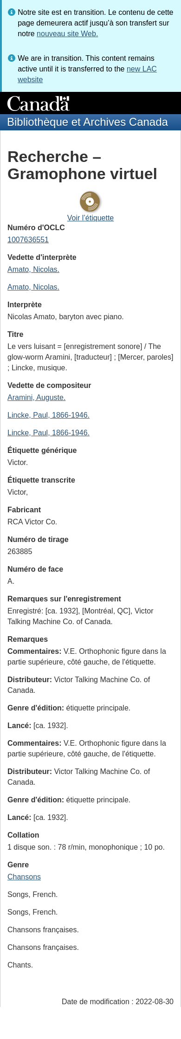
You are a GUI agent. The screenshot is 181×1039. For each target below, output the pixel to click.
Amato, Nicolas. (33, 269)
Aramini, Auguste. (36, 397)
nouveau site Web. (67, 34)
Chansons (24, 877)
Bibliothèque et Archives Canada (87, 122)
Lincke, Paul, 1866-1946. (48, 415)
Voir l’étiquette (90, 218)
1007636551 (28, 240)
